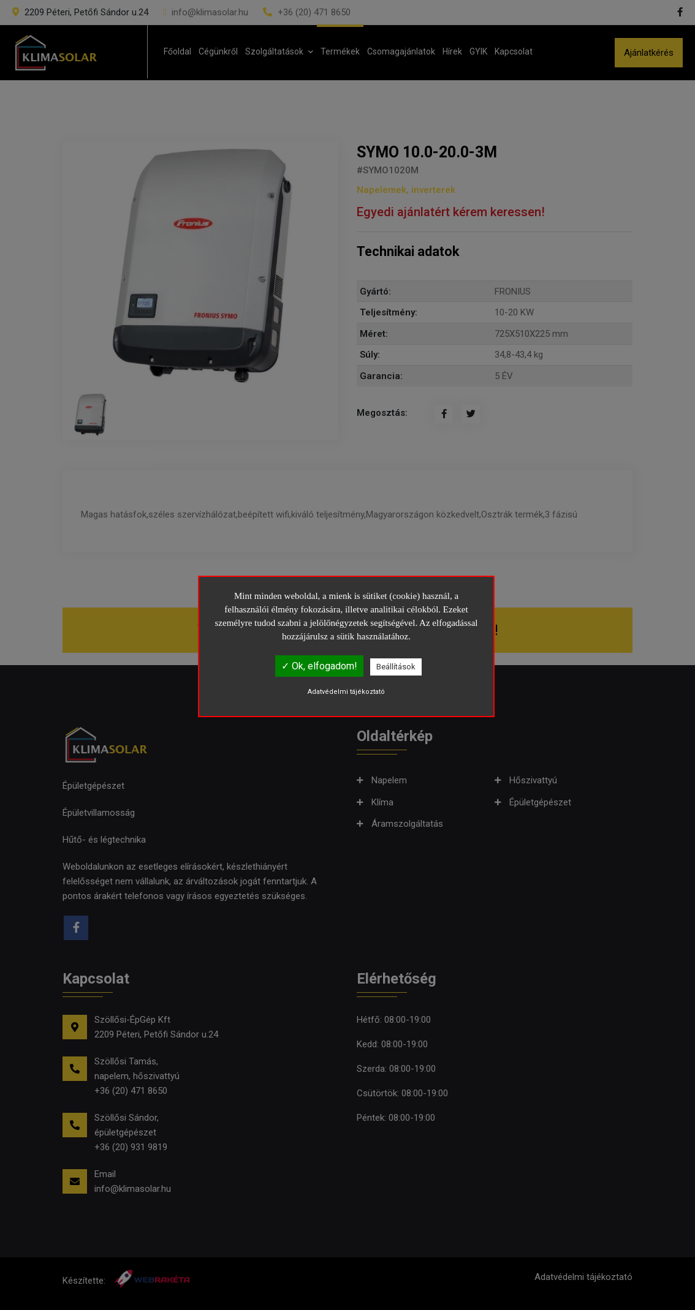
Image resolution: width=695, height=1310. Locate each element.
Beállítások (396, 666)
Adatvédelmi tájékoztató (346, 692)
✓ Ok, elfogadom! (319, 666)
